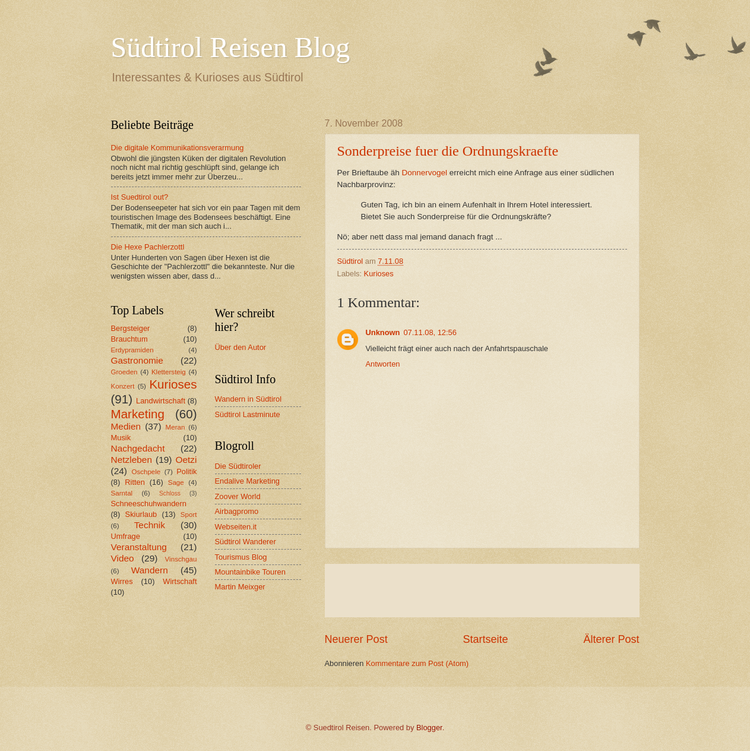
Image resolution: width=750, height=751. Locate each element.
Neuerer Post (356, 639)
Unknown (383, 332)
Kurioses (379, 273)
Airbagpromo (237, 511)
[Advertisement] (482, 590)
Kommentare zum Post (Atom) (417, 663)
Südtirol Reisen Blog (230, 47)
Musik (121, 437)
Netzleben (132, 460)
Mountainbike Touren (250, 571)
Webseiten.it (236, 526)
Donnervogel (424, 172)
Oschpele (145, 471)
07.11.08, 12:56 (430, 332)
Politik (186, 471)
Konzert (123, 386)
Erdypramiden (132, 350)
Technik (149, 525)
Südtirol (350, 261)
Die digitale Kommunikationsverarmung (177, 147)
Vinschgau (181, 559)
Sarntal (122, 493)
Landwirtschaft (160, 400)
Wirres (122, 581)
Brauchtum (129, 339)
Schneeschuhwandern (148, 503)
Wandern (149, 570)
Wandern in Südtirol (248, 399)
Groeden (124, 371)
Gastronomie (137, 360)
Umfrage (125, 536)
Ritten (135, 482)
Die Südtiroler (238, 466)
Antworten (383, 363)
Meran (175, 427)
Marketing (137, 414)
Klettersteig (168, 371)
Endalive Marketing (247, 481)
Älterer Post (611, 639)
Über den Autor (241, 347)
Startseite (485, 639)
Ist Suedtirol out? (140, 197)
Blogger (429, 727)
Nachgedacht (138, 448)
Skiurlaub (141, 514)
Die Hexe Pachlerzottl (148, 246)
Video (122, 558)
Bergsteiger (130, 328)
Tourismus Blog (241, 557)
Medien (126, 426)
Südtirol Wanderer (245, 541)
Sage (176, 482)
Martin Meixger (240, 586)
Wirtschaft (180, 581)
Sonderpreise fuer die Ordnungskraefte (448, 151)
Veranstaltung (139, 547)
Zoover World (238, 496)
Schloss (170, 493)
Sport (189, 514)
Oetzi (186, 460)
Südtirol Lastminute (247, 414)
